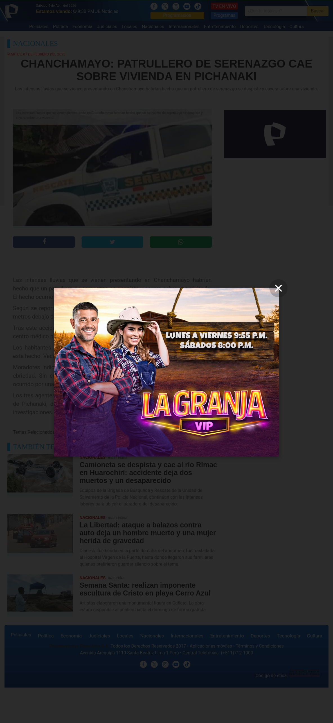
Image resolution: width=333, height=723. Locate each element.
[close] (278, 288)
